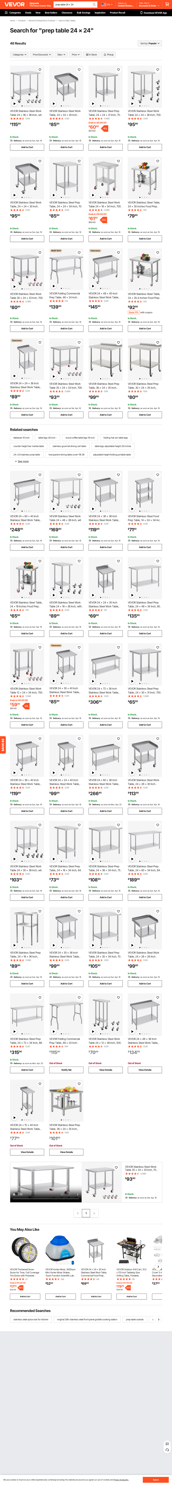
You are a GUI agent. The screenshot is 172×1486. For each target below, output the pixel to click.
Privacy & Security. (121, 1480)
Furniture (21, 20)
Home (12, 20)
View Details (105, 1069)
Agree (156, 1480)
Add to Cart (27, 147)
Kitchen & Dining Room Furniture (42, 20)
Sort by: (144, 43)
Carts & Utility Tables (66, 20)
